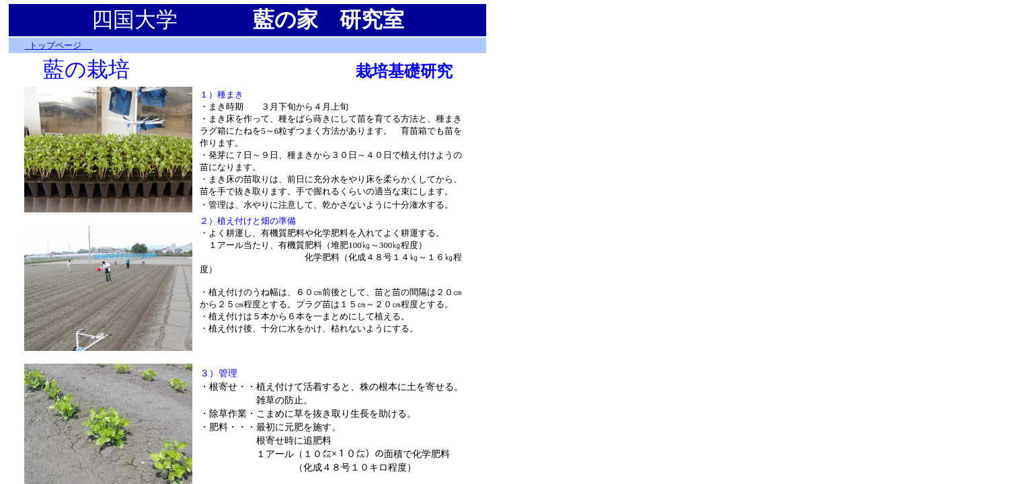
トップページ (59, 45)
